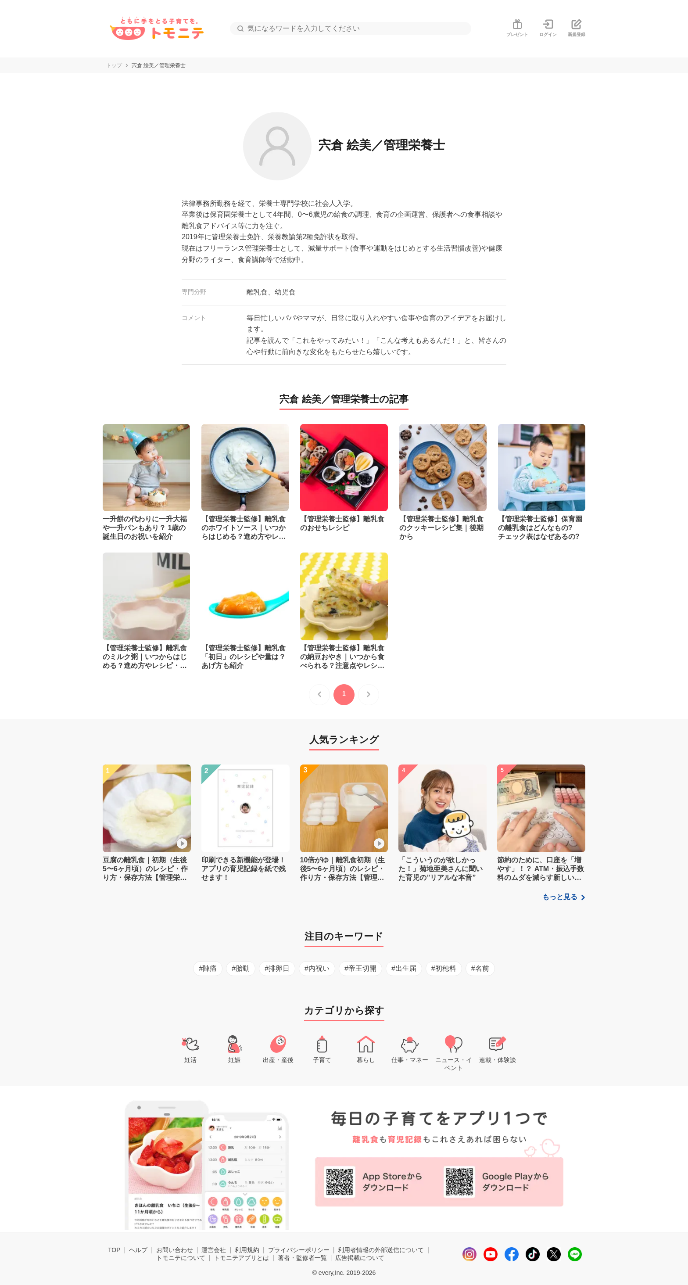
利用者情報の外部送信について (381, 1249)
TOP (114, 1249)
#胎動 (241, 968)
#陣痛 (208, 968)
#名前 (480, 968)
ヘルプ (138, 1249)
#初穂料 (443, 968)
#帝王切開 (360, 968)
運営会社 (213, 1249)
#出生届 (403, 968)
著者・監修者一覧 (302, 1257)
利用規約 (247, 1249)
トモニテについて (180, 1257)
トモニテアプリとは (241, 1257)
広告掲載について (359, 1257)
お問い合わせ (174, 1249)
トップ (114, 65)
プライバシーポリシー (299, 1249)
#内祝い (317, 968)
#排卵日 (277, 968)
